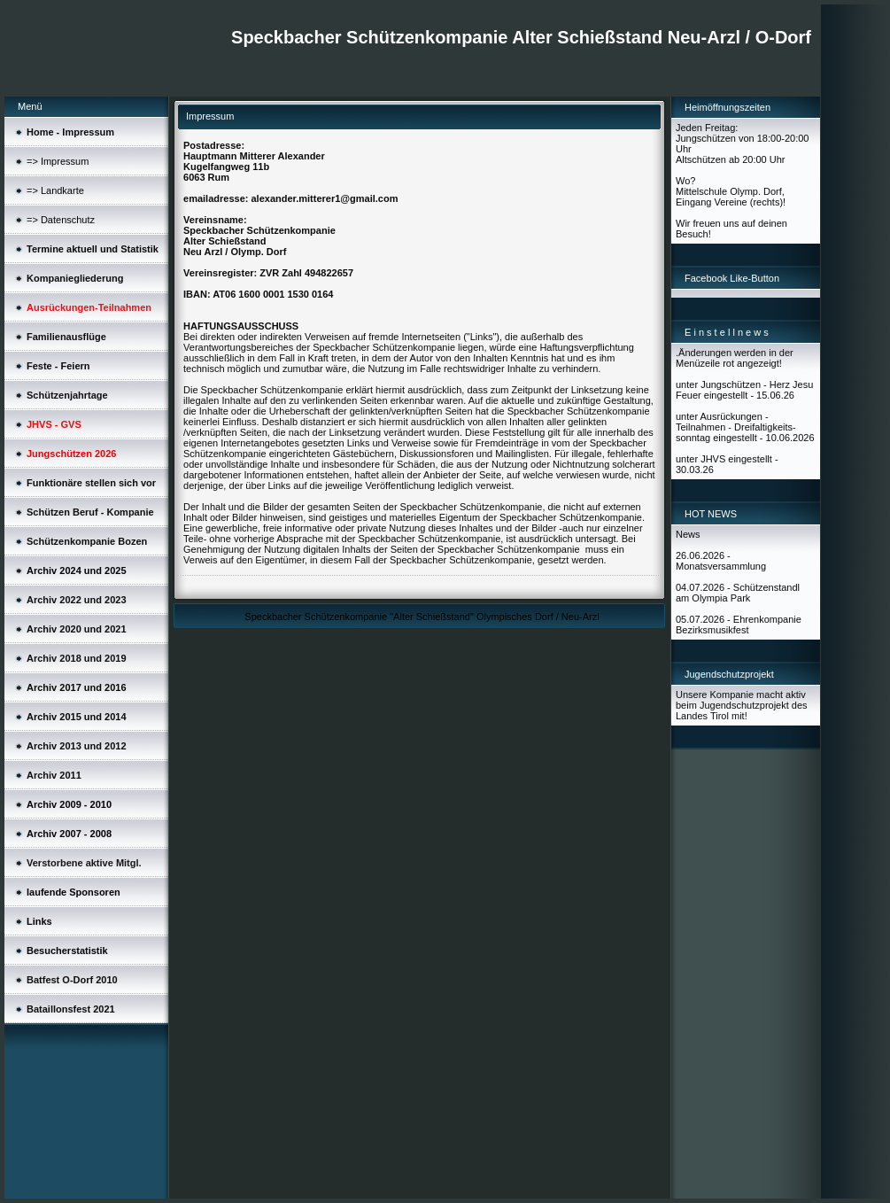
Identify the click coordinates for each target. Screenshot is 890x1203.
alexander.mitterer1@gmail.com (324, 198)
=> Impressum (58, 161)
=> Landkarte (55, 190)
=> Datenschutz (61, 219)
